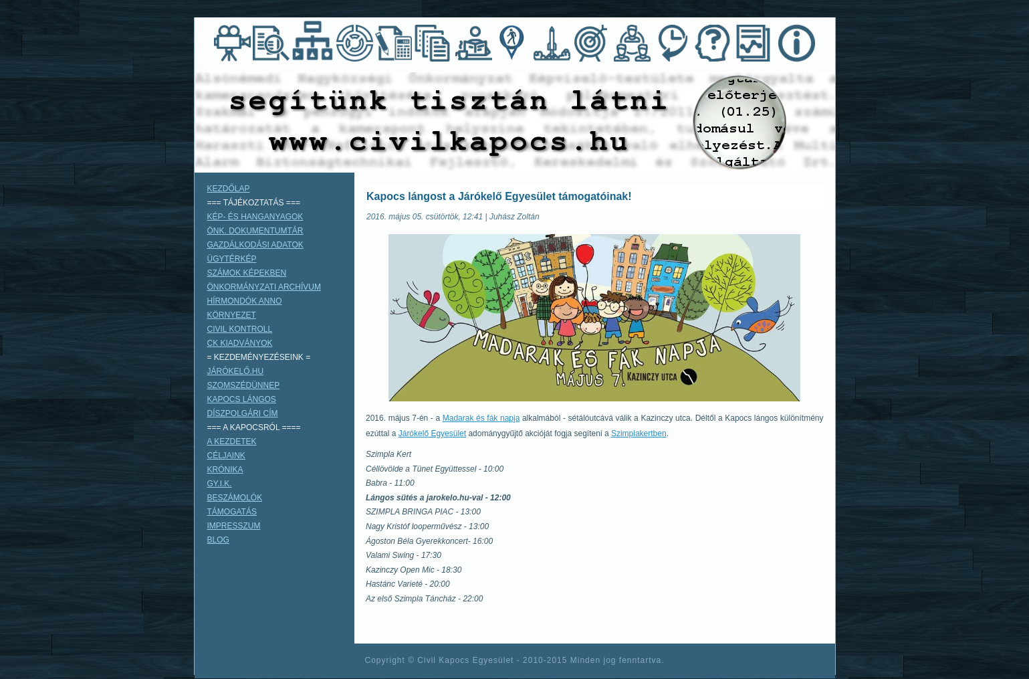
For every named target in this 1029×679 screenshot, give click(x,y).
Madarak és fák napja (481, 418)
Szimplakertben (639, 433)
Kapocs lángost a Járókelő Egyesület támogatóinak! (499, 196)
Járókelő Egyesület (432, 433)
